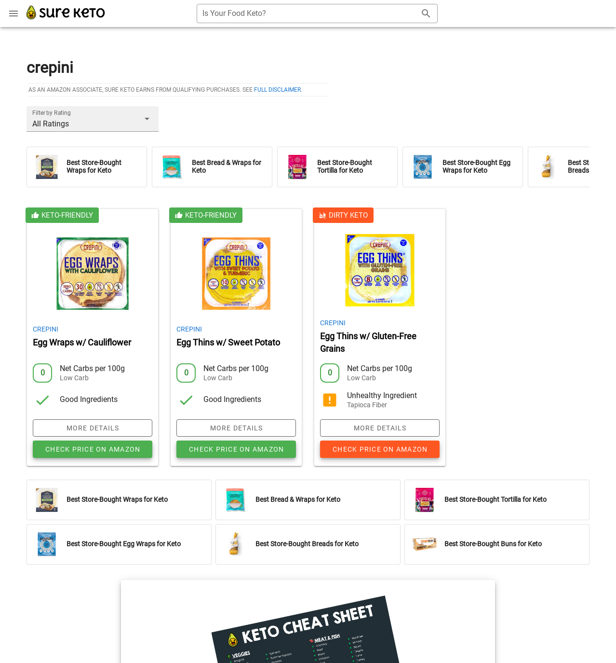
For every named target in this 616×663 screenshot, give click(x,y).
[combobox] (317, 13)
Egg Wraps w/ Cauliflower (82, 342)
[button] (93, 118)
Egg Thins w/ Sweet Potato (228, 342)
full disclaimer (277, 89)
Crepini (45, 329)
